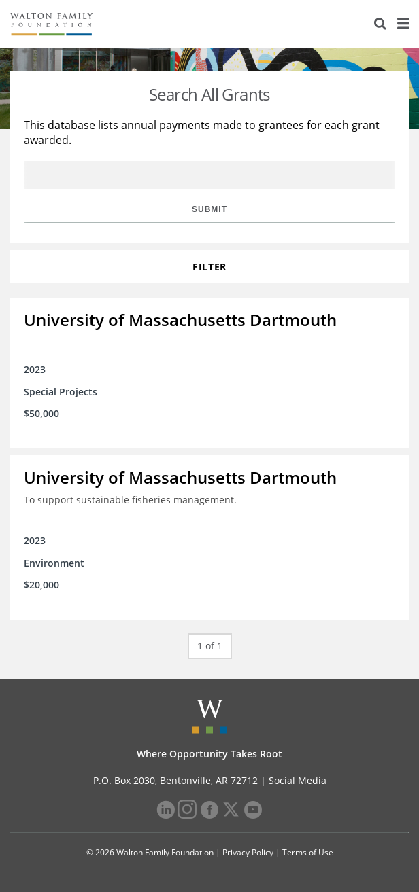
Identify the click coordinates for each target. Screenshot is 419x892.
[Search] (380, 24)
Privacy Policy (247, 852)
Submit (209, 209)
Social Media (297, 780)
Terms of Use (307, 852)
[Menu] (403, 24)
